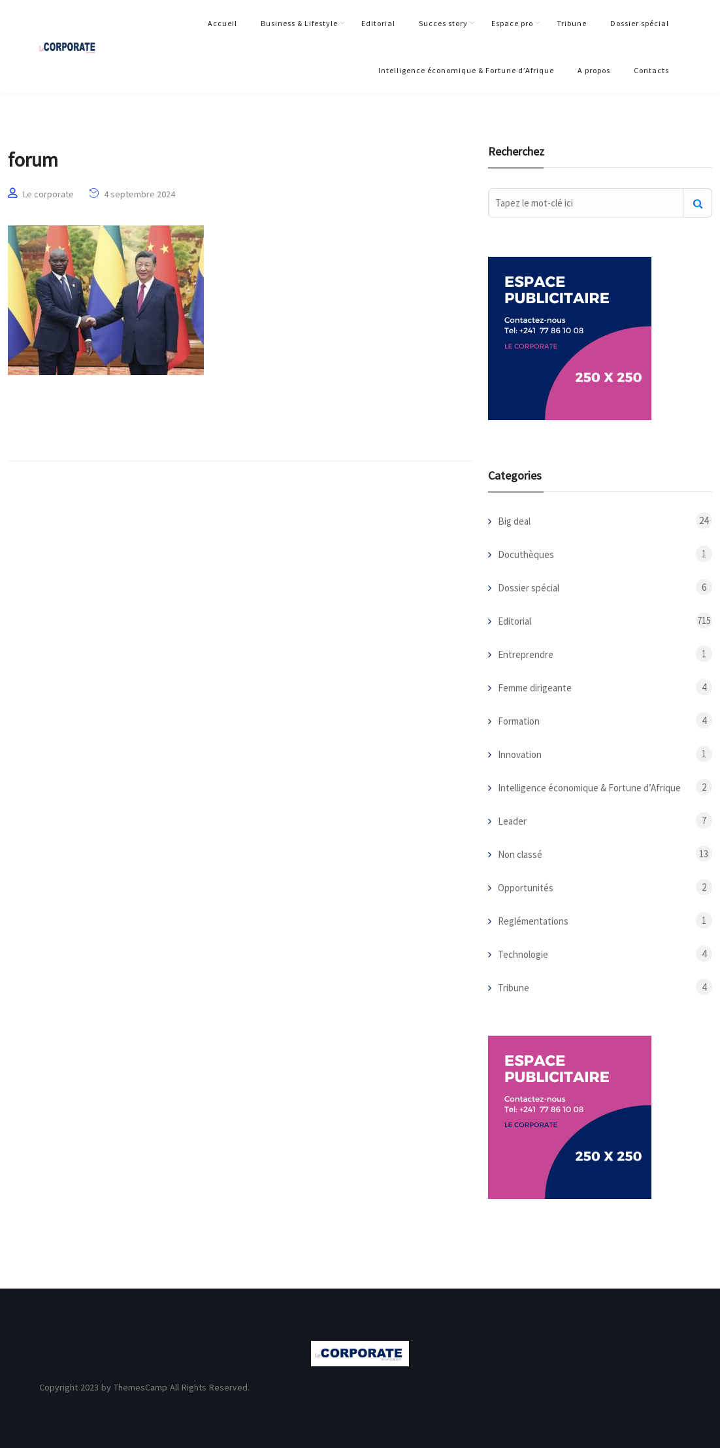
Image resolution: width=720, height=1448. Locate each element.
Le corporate (48, 194)
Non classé (520, 854)
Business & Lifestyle (299, 23)
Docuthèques (526, 554)
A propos (594, 70)
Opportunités (525, 887)
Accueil (222, 23)
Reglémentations (533, 921)
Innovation (520, 754)
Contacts (651, 70)
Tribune (572, 23)
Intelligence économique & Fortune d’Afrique (466, 70)
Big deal (514, 521)
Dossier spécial (639, 23)
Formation (519, 721)
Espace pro (512, 23)
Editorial (378, 23)
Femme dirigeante (535, 688)
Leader (512, 821)
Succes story (443, 23)
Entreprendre (525, 654)
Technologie (523, 954)
